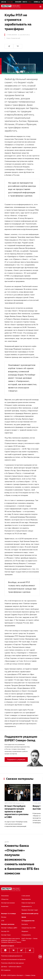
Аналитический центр (30, 913)
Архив (24, 917)
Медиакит (25, 931)
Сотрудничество (28, 920)
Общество (4, 899)
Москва (3, 917)
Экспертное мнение (8, 903)
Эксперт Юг (5, 931)
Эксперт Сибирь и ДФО (9, 928)
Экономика (5, 896)
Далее (7, 842)
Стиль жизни (38, 803)
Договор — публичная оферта (11, 966)
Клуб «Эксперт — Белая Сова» (29, 939)
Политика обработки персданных (12, 963)
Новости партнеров (28, 903)
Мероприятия (10, 803)
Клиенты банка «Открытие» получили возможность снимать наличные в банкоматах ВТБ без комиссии (22, 859)
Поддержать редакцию (16, 759)
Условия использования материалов (13, 959)
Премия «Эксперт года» (30, 910)
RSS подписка (5, 970)
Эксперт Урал (6, 935)
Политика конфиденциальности (11, 956)
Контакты (25, 924)
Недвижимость (27, 906)
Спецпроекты (26, 935)
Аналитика (4, 906)
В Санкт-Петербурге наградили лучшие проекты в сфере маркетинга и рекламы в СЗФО (16, 811)
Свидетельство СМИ (28, 928)
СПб (2, 920)
